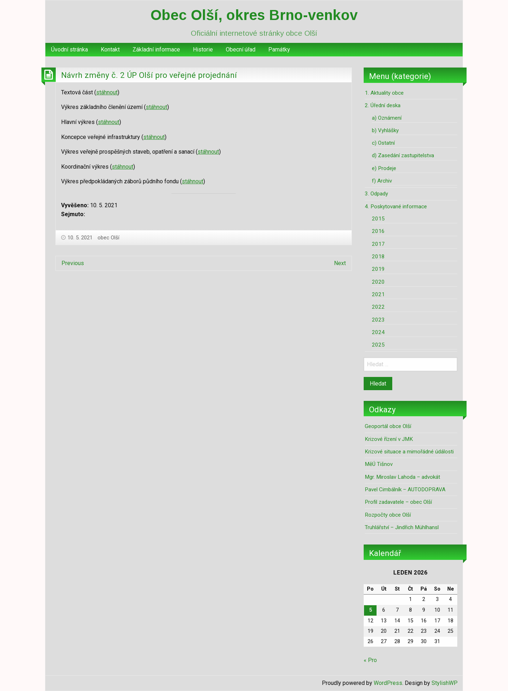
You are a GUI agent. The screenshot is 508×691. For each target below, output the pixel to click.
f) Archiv (382, 181)
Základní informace (156, 49)
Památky (279, 49)
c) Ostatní (383, 143)
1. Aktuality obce (384, 93)
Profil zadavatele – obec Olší (398, 502)
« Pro (370, 660)
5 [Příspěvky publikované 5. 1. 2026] (370, 610)
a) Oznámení (387, 118)
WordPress (388, 683)
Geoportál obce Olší (388, 426)
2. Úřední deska (382, 105)
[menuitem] (69, 49)
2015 (378, 218)
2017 (378, 244)
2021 (378, 294)
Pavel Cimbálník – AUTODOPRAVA (405, 489)
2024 (378, 332)
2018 (378, 256)
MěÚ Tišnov (379, 464)
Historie (203, 49)
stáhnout (107, 92)
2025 (378, 345)
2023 (378, 320)
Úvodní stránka (69, 49)
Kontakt (110, 49)
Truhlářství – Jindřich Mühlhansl (402, 527)
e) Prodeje (384, 168)
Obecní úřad (240, 49)
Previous (72, 263)
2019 (378, 269)
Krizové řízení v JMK (389, 439)
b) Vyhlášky (385, 130)
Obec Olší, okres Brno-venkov (254, 15)
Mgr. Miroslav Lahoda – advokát (402, 477)
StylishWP (445, 683)
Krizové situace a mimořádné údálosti (409, 451)
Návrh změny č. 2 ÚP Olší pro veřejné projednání (149, 75)
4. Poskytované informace (396, 206)
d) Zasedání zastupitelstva (403, 155)
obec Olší (108, 237)
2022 (378, 307)
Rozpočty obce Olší (388, 515)
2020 (378, 282)
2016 (378, 231)
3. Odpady (376, 193)
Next (340, 263)
